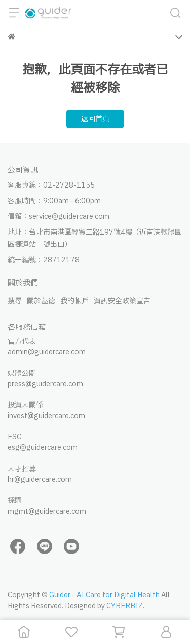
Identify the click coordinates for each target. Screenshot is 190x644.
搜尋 (15, 301)
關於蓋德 (41, 301)
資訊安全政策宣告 (122, 301)
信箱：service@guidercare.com (58, 216)
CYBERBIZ (124, 606)
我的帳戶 (74, 301)
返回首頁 (95, 119)
